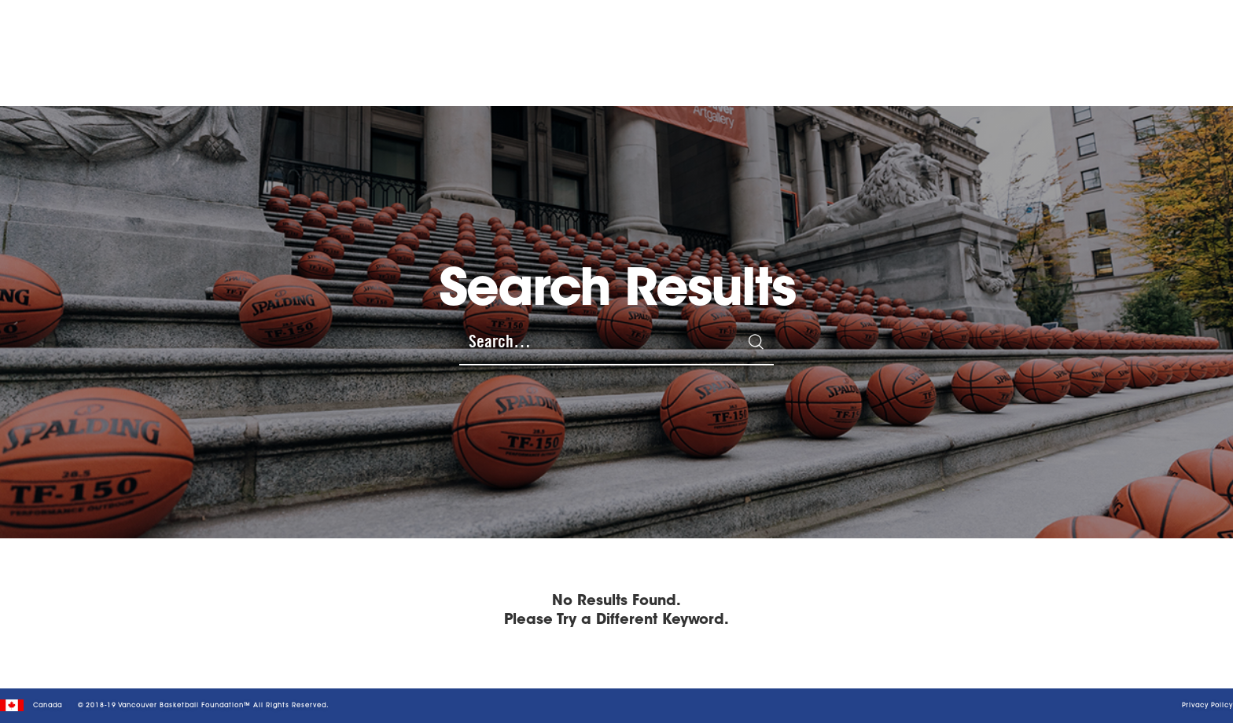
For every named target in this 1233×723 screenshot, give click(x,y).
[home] (133, 44)
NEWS (816, 43)
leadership (871, 43)
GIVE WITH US (951, 44)
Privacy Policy (1207, 706)
